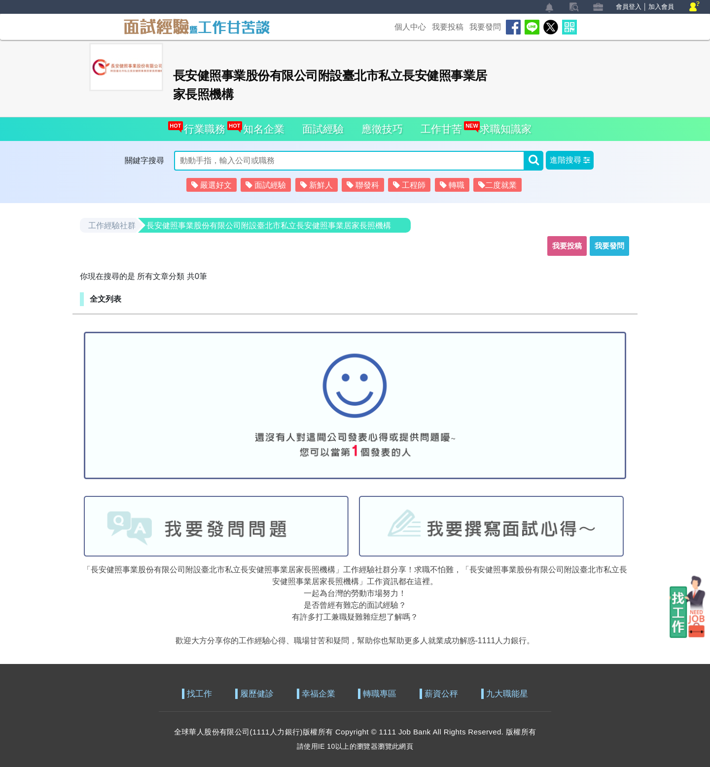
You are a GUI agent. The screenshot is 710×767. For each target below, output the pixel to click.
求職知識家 (503, 126)
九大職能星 (507, 693)
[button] (570, 160)
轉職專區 (379, 693)
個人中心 (410, 27)
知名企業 (261, 126)
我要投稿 (447, 27)
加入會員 (661, 6)
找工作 (199, 693)
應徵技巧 (382, 129)
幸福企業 (318, 693)
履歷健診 (257, 693)
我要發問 (485, 27)
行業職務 (201, 126)
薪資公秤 (441, 693)
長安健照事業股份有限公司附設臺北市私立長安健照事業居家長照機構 (268, 225)
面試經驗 (323, 129)
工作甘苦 (441, 129)
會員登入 (628, 6)
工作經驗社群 (112, 225)
